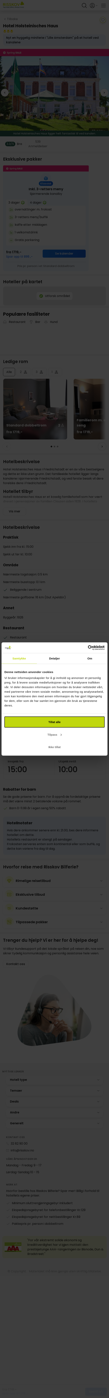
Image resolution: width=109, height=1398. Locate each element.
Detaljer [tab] (54, 658)
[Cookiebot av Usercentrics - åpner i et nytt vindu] (88, 647)
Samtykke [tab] (19, 658)
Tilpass (54, 734)
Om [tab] (89, 658)
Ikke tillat (54, 747)
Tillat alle (54, 722)
